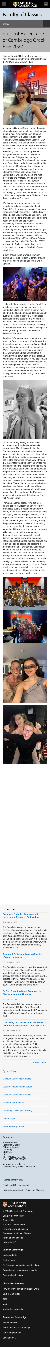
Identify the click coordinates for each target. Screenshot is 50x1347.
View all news (39, 1062)
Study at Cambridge (13, 1249)
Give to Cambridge (11, 1294)
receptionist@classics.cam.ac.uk (19, 1167)
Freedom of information (14, 1224)
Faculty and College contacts (16, 1185)
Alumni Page (9, 1119)
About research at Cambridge (17, 1328)
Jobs (5, 1299)
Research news (10, 1322)
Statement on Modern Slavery (17, 1233)
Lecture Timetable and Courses (17, 1087)
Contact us (8, 1137)
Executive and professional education (20, 1270)
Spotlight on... (9, 1338)
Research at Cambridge (14, 1317)
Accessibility (8, 1220)
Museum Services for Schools (17, 1079)
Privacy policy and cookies (15, 1229)
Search (46, 4)
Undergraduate (10, 1255)
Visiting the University (13, 1309)
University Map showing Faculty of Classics (23, 1190)
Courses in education (13, 1275)
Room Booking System (13, 1126)
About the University (13, 1283)
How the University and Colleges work (21, 1289)
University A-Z (9, 1242)
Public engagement (12, 1333)
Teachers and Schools (13, 1103)
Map (5, 1304)
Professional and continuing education (21, 1265)
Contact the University (13, 1216)
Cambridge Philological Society (17, 1111)
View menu (4, 4)
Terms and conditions (13, 1238)
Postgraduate (9, 1260)
